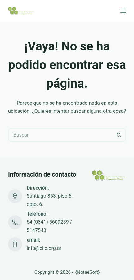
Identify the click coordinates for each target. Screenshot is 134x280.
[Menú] (123, 11)
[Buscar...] (60, 135)
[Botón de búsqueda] (119, 135)
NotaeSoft (87, 272)
